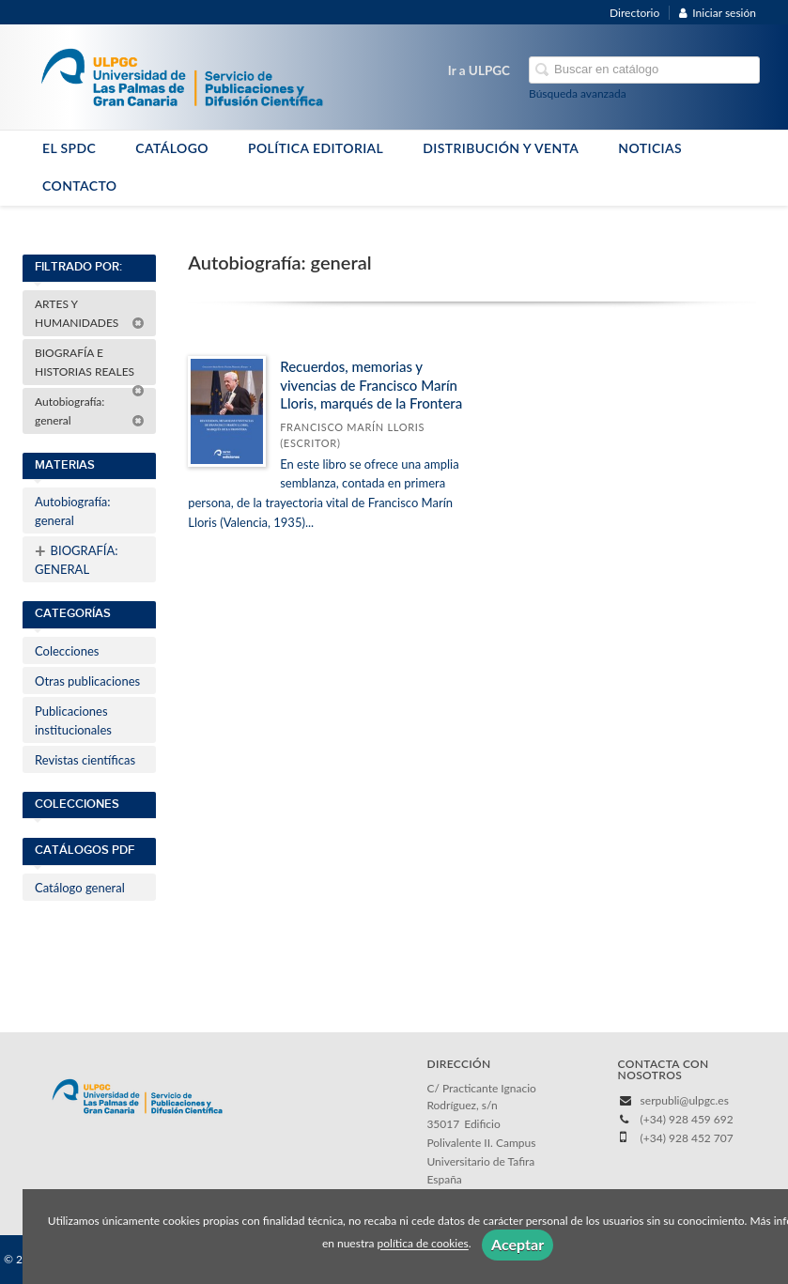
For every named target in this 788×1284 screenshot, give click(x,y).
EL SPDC (69, 148)
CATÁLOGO (172, 148)
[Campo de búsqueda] (644, 70)
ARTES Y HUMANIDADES (90, 313)
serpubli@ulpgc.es (685, 1100)
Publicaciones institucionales (73, 720)
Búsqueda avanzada (577, 93)
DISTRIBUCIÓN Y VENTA (501, 148)
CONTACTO (79, 185)
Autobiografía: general (90, 410)
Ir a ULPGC (479, 70)
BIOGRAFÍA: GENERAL (76, 558)
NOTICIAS (650, 148)
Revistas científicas (85, 759)
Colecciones (67, 650)
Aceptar (517, 1244)
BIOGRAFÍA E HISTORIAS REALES (90, 365)
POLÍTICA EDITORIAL (315, 148)
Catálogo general (80, 887)
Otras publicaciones (87, 680)
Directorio (634, 13)
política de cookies (423, 1244)
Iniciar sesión (717, 13)
